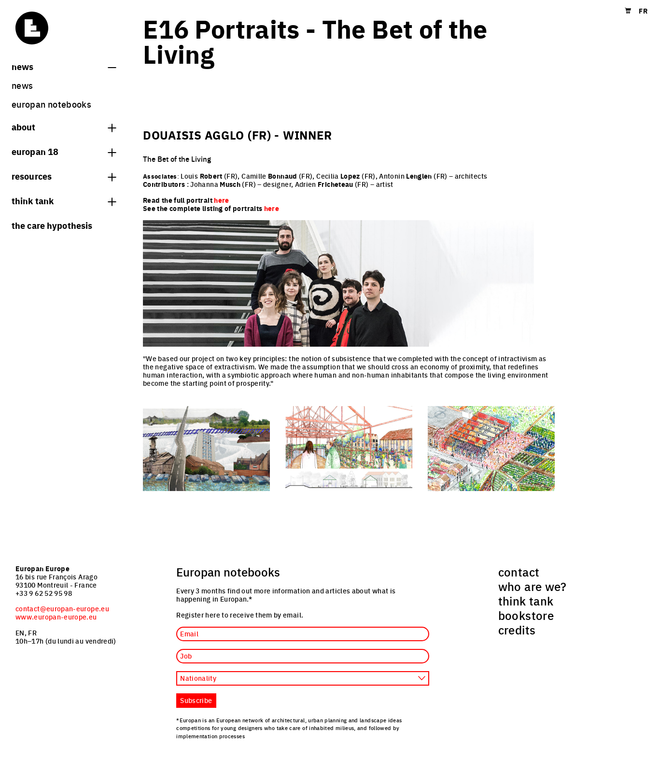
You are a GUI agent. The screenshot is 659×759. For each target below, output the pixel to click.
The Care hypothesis (52, 225)
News (64, 66)
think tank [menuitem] (526, 600)
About (64, 126)
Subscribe (196, 700)
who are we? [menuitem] (532, 586)
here (271, 208)
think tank (64, 200)
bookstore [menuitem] (526, 615)
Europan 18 (64, 151)
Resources (64, 175)
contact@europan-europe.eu (62, 608)
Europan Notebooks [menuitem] (51, 104)
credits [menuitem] (517, 629)
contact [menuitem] (519, 571)
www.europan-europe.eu (56, 616)
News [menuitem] (22, 85)
